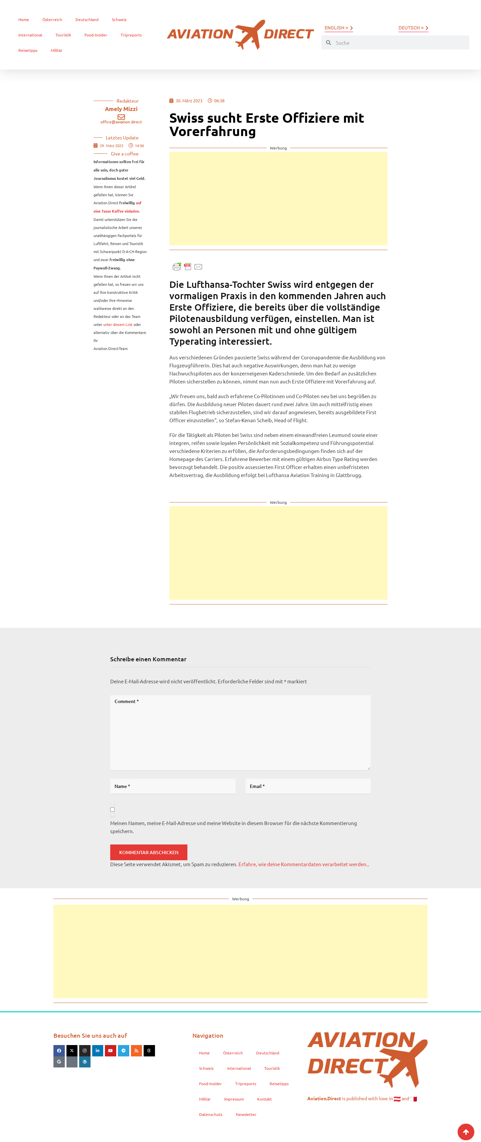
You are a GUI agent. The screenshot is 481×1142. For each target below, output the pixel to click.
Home (23, 19)
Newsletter (246, 1114)
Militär (56, 50)
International (30, 34)
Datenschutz (210, 1114)
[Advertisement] (278, 198)
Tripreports (131, 34)
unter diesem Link (118, 324)
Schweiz (119, 19)
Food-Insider (96, 34)
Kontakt (264, 1099)
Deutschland (87, 19)
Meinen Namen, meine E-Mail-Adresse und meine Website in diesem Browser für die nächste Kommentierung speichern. (233, 827)
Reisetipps (27, 50)
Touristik (63, 34)
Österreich (52, 19)
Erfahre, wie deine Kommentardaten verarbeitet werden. (303, 864)
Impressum (234, 1099)
